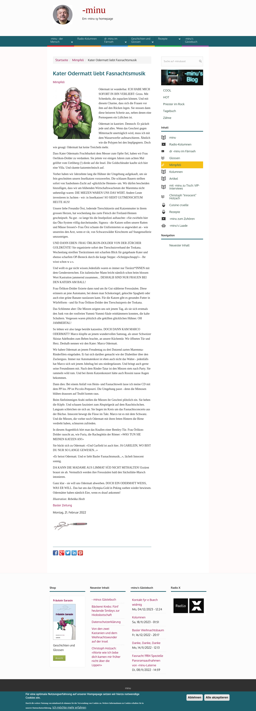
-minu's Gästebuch (191, 40)
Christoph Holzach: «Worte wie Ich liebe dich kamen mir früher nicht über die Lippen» (106, 656)
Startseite (61, 60)
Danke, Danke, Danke (146, 643)
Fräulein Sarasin (63, 600)
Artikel (173, 178)
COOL (167, 90)
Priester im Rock (173, 104)
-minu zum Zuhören (182, 218)
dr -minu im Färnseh (113, 40)
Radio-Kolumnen (87, 38)
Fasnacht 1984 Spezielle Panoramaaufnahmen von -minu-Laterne (147, 660)
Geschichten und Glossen (140, 40)
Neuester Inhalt (179, 245)
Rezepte (167, 39)
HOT (166, 97)
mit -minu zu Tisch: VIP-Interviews (184, 187)
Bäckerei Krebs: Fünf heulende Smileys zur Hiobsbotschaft (106, 611)
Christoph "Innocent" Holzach (182, 196)
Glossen (174, 158)
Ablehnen (194, 699)
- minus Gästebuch (104, 599)
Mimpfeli (78, 60)
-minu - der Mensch (59, 40)
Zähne (167, 118)
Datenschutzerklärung (106, 622)
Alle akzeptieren (217, 699)
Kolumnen (176, 172)
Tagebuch (169, 111)
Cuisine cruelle (178, 205)
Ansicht (59, 658)
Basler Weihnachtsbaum (148, 630)
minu (172, 137)
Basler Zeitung (62, 505)
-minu (94, 9)
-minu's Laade (178, 225)
